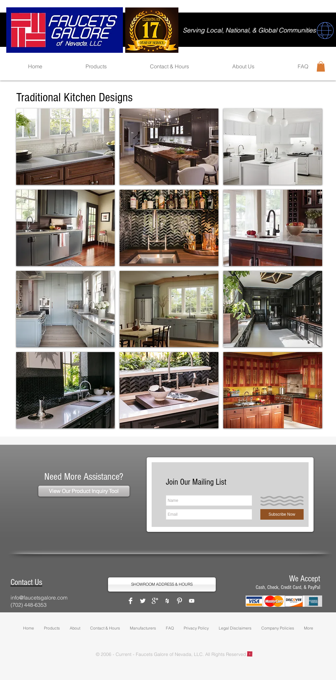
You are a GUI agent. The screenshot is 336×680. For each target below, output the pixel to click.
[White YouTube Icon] (191, 601)
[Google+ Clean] (155, 601)
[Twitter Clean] (142, 601)
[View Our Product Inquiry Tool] (84, 491)
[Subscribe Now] (282, 514)
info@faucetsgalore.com (39, 597)
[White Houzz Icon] (167, 601)
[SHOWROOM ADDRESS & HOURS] (162, 584)
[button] (321, 66)
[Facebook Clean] (130, 601)
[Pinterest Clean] (179, 601)
